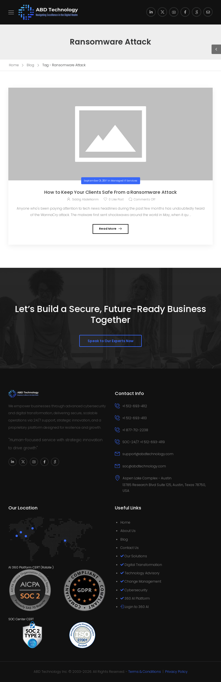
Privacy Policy (176, 671)
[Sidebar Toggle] (216, 49)
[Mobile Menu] (11, 12)
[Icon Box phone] (164, 406)
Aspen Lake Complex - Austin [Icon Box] (147, 478)
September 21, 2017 (95, 180)
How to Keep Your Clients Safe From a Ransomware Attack (110, 192)
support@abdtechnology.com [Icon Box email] (147, 454)
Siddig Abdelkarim (85, 199)
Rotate (46, 567)
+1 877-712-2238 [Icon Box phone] (135, 430)
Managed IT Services (124, 180)
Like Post (116, 199)
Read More (108, 229)
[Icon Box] (164, 484)
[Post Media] (110, 134)
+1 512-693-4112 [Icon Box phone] (134, 406)
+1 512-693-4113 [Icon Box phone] (134, 418)
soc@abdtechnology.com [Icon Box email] (144, 466)
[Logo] (48, 12)
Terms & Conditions (144, 671)
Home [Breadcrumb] (14, 65)
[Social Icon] (151, 12)
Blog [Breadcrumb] (30, 65)
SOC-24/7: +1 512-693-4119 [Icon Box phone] (143, 442)
